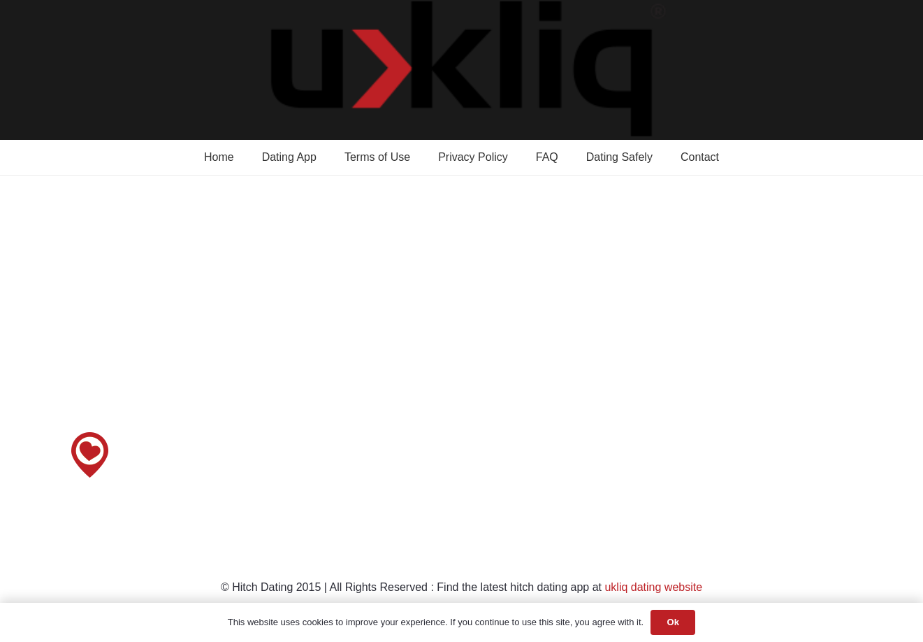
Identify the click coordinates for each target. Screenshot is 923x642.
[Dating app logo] (461, 70)
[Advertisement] (462, 324)
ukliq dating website (653, 587)
